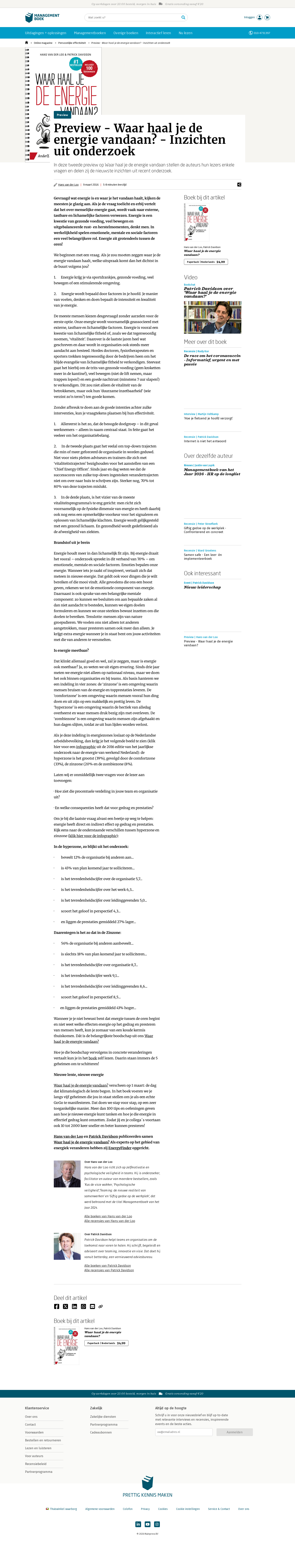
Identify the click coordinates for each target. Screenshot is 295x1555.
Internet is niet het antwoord (205, 441)
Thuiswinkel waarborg (62, 1509)
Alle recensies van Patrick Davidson (109, 1270)
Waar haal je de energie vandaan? (81, 1085)
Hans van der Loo (68, 184)
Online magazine (43, 42)
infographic (86, 747)
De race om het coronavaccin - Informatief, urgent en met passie (212, 360)
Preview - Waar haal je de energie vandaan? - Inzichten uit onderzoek (130, 42)
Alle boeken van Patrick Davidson (107, 1265)
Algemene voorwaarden (99, 1509)
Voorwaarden (34, 1432)
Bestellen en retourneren (43, 1440)
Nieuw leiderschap (202, 587)
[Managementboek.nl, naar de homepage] (42, 21)
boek (93, 1058)
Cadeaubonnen (101, 1432)
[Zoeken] (132, 17)
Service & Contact (219, 1509)
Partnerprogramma (38, 1472)
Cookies (163, 1509)
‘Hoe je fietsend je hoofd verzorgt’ (208, 418)
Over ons (31, 1417)
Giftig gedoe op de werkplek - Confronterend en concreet (205, 530)
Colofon (127, 1509)
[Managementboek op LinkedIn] (138, 1524)
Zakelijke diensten (103, 1417)
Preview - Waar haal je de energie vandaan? (208, 643)
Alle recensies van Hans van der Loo (109, 1221)
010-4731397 (262, 33)
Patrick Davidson (103, 1136)
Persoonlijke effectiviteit (72, 42)
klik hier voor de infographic (92, 836)
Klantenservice (37, 1408)
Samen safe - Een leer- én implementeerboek (203, 556)
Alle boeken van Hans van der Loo (108, 1216)
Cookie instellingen (188, 1509)
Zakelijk (96, 1408)
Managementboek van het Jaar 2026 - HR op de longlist (212, 472)
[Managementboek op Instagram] (157, 1524)
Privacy (145, 1509)
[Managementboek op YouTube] (147, 1524)
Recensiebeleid (36, 1464)
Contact (30, 1424)
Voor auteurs (34, 1456)
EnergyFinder (120, 1148)
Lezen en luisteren (38, 1448)
